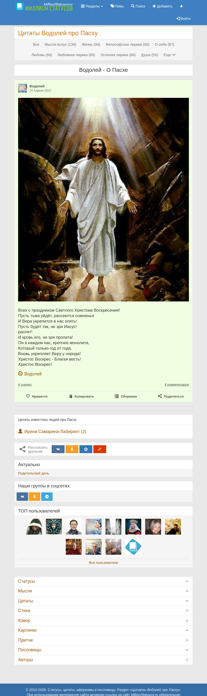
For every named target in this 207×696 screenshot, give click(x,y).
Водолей (37, 86)
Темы (117, 6)
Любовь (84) (42, 55)
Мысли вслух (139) (60, 44)
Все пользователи (103, 563)
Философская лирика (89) (128, 44)
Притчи (25, 640)
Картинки (27, 630)
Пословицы (29, 649)
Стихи (24, 610)
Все (36, 44)
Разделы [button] (92, 6)
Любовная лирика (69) (76, 55)
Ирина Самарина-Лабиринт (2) (55, 431)
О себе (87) (164, 44)
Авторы (25, 659)
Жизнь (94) (91, 44)
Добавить (162, 6)
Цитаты (25, 600)
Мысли (25, 590)
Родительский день (33, 473)
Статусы (26, 581)
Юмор (24, 620)
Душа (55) (149, 55)
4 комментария (177, 384)
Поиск (138, 6)
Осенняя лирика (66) (118, 55)
